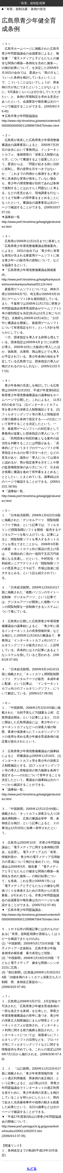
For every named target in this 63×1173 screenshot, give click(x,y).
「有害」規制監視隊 (31, 3)
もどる (32, 1168)
